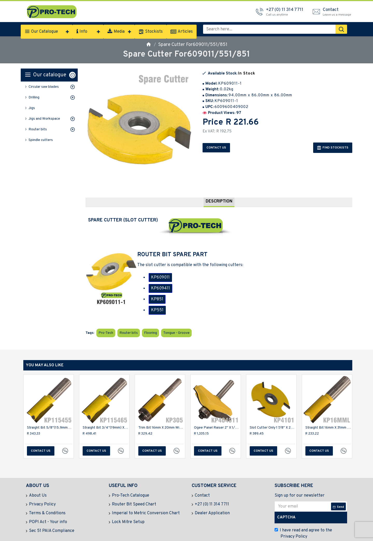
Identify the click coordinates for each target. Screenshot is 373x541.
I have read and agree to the (303, 521)
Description (219, 195)
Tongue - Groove (176, 320)
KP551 (157, 303)
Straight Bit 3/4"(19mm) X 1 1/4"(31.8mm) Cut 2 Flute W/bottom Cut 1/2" (105, 414)
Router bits (128, 320)
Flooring (150, 320)
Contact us (216, 148)
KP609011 (160, 271)
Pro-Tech (105, 320)
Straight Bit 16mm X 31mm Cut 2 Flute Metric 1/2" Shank (328, 414)
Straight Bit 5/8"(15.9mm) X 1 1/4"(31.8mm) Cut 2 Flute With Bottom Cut (49, 414)
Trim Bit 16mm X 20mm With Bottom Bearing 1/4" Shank (161, 414)
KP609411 (160, 282)
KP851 (157, 292)
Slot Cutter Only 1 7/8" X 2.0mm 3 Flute (272, 414)
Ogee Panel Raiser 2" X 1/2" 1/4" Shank (216, 414)
